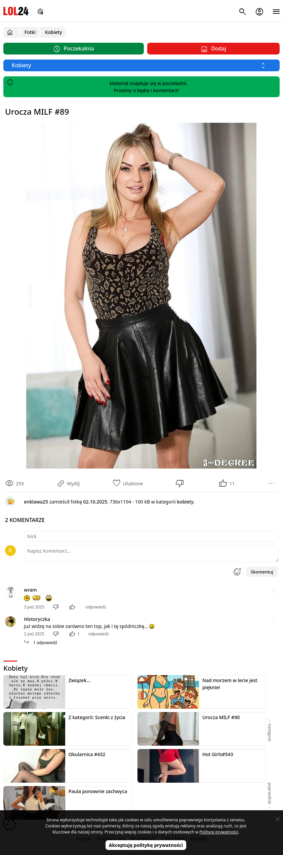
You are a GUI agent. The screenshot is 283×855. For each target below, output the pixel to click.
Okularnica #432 (87, 754)
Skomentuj (262, 572)
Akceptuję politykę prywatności (146, 845)
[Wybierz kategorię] (141, 65)
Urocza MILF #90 (221, 717)
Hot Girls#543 (217, 754)
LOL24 (16, 11)
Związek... (79, 680)
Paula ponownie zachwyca (98, 791)
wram (30, 590)
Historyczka (37, 619)
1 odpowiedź (40, 642)
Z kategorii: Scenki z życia (97, 717)
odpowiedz (96, 607)
